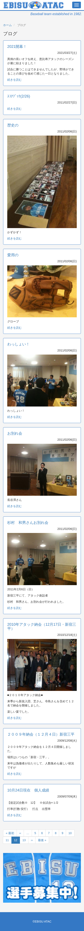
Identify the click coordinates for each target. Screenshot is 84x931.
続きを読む (14, 79)
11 (7, 841)
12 (15, 841)
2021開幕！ (17, 47)
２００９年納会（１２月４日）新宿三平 (40, 734)
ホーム (7, 25)
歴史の (12, 125)
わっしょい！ (18, 344)
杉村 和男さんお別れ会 (27, 523)
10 (70, 834)
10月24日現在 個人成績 (28, 790)
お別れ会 (14, 433)
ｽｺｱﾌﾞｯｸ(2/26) (18, 96)
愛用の (12, 255)
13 (24, 841)
